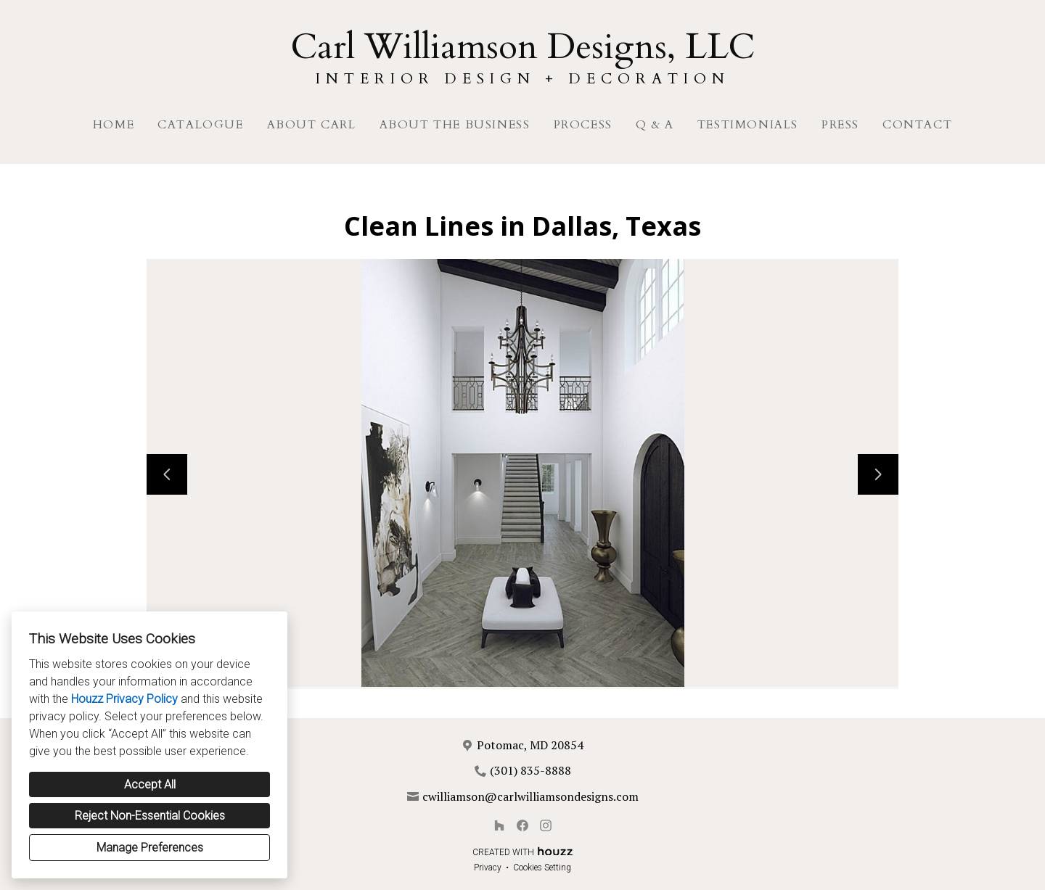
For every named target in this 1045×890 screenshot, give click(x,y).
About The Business (455, 125)
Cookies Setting (542, 867)
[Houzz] (499, 825)
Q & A (655, 125)
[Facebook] (522, 825)
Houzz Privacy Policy (124, 699)
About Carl (311, 125)
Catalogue (200, 125)
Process (583, 125)
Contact (917, 125)
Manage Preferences (150, 847)
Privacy (487, 867)
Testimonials (747, 125)
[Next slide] (878, 474)
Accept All (150, 784)
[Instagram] (545, 825)
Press (840, 125)
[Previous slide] (167, 474)
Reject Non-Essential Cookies (150, 816)
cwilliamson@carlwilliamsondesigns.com (530, 796)
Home (113, 125)
